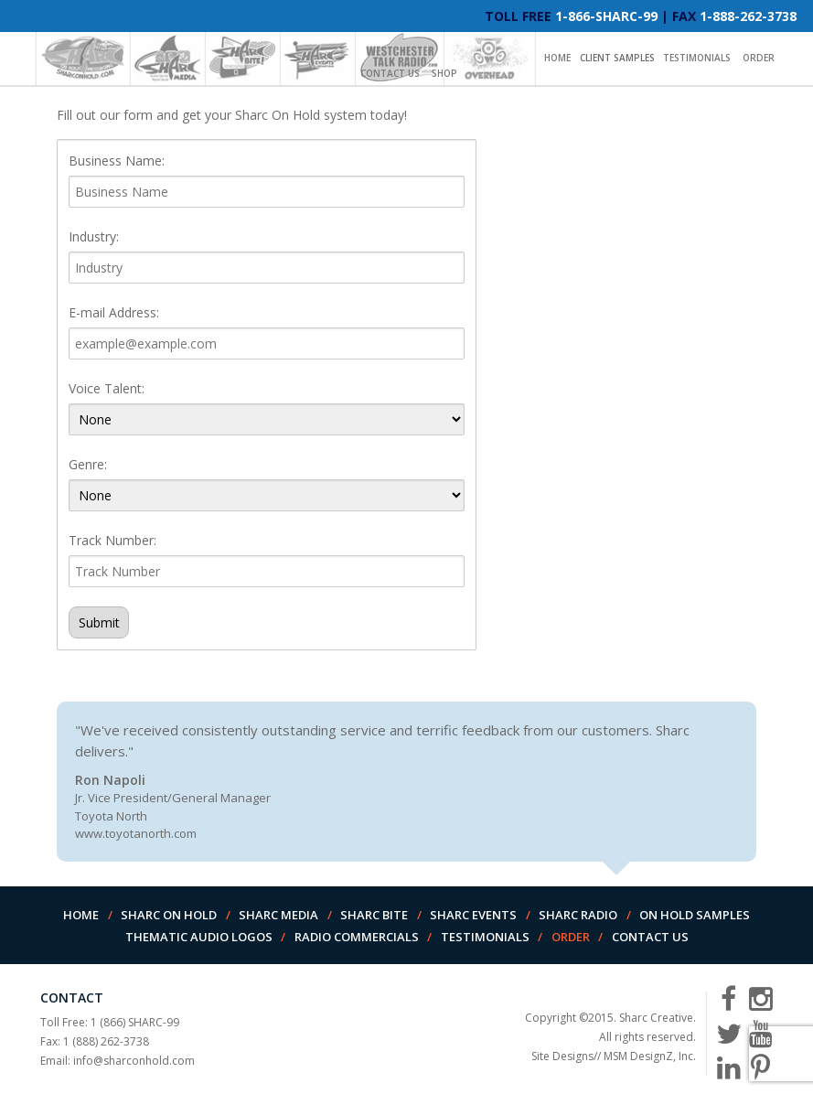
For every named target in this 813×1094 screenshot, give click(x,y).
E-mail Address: (114, 312)
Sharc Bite (374, 914)
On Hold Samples (694, 914)
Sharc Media (278, 914)
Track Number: (112, 540)
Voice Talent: (106, 388)
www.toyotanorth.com (136, 833)
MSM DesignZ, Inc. (650, 1056)
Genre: (88, 464)
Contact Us (390, 73)
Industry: (94, 236)
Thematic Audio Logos (199, 936)
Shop (444, 73)
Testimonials (697, 57)
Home (557, 57)
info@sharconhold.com (134, 1060)
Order (759, 57)
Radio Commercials (356, 936)
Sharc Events (473, 914)
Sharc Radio (578, 914)
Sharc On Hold (169, 914)
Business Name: (117, 160)
